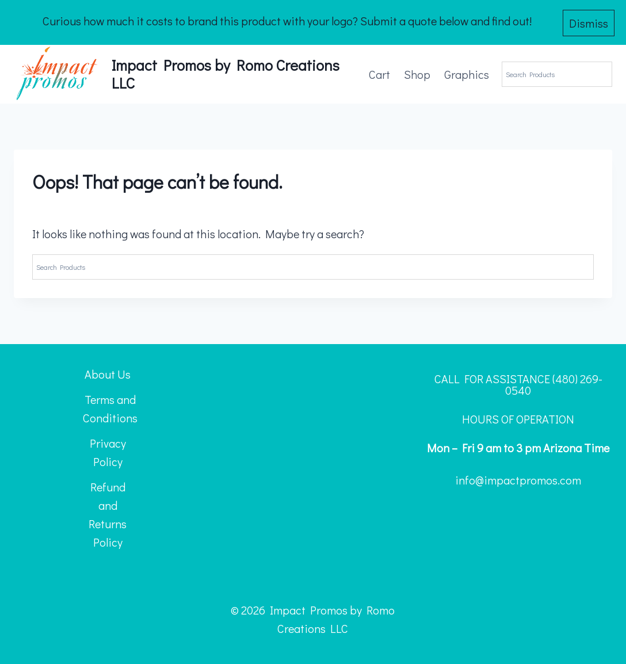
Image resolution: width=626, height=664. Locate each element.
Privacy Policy (108, 450)
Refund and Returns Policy (108, 512)
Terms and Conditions (110, 406)
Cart (379, 71)
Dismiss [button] (588, 21)
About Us (108, 371)
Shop (417, 71)
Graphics (466, 71)
